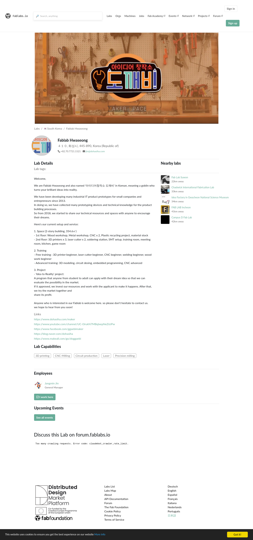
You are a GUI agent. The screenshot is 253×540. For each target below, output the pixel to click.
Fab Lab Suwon (180, 177)
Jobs (141, 15)
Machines (130, 15)
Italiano (172, 503)
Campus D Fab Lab (182, 217)
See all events (44, 417)
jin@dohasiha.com (95, 151)
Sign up (232, 23)
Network (188, 15)
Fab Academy (156, 15)
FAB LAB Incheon (181, 207)
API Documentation (116, 498)
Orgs (118, 15)
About (108, 494)
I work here (44, 397)
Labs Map (110, 490)
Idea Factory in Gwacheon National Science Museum (200, 197)
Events (174, 15)
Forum (218, 15)
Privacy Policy (112, 515)
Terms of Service (114, 519)
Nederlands (175, 507)
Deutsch (173, 486)
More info (106, 535)
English (172, 490)
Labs (109, 15)
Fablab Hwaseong (77, 128)
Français (173, 498)
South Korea (53, 128)
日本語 (172, 515)
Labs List (109, 486)
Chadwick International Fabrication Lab (193, 187)
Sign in (231, 8)
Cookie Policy (112, 511)
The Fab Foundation (116, 507)
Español (172, 494)
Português (174, 511)
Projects (204, 15)
